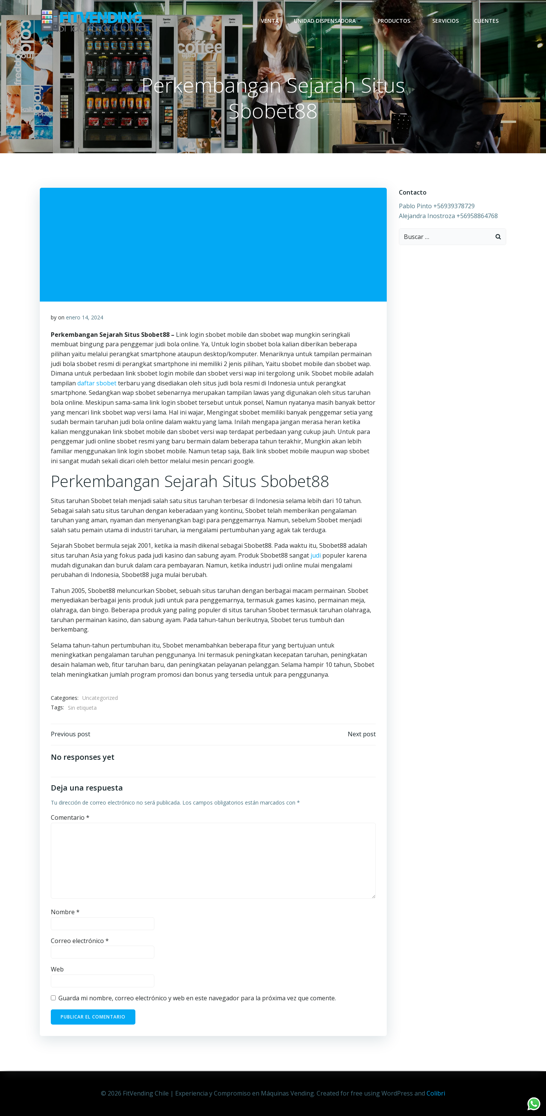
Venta (270, 20)
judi (316, 556)
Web (57, 971)
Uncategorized (100, 698)
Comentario (70, 818)
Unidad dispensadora (328, 20)
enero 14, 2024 (84, 318)
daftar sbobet (96, 384)
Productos (397, 20)
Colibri (436, 1093)
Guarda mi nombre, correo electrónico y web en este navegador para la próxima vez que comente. (197, 999)
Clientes (486, 20)
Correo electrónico (80, 942)
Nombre (65, 913)
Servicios (446, 20)
